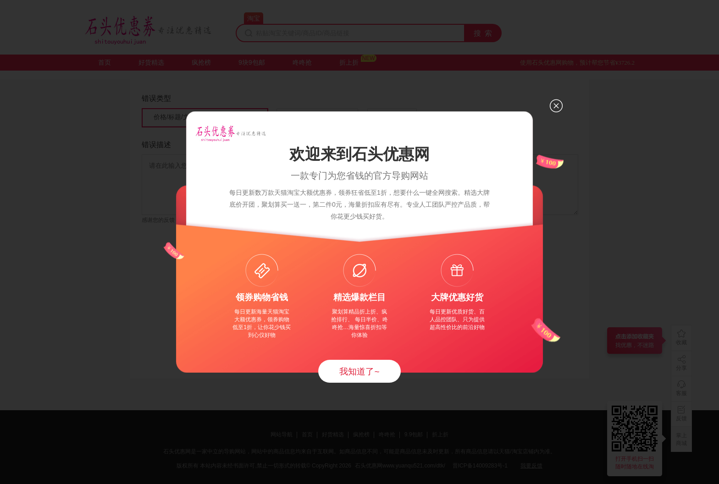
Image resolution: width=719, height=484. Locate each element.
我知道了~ (359, 371)
